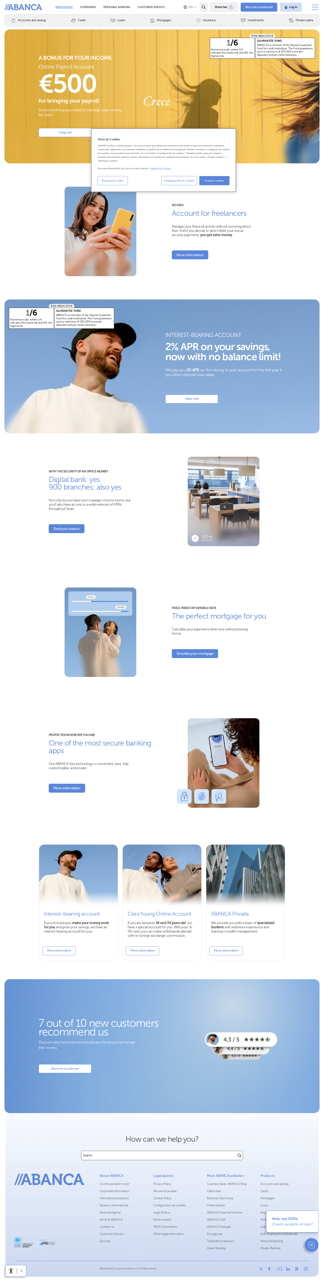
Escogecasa (214, 1234)
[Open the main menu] (315, 7)
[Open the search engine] (204, 7)
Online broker (216, 1205)
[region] (163, 160)
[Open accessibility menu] (11, 1271)
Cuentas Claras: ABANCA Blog (226, 1184)
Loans (264, 1205)
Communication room (115, 1184)
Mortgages (268, 1198)
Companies (88, 7)
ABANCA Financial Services (224, 1212)
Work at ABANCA (111, 1220)
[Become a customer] (259, 7)
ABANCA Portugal (219, 1227)
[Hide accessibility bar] (21, 1271)
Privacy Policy (162, 1184)
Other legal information (168, 1234)
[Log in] (291, 7)
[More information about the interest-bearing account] (78, 902)
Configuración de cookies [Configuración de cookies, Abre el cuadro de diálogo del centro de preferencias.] (179, 180)
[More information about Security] (67, 788)
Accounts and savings (275, 1184)
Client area (214, 1191)
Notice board (162, 1220)
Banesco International (114, 1205)
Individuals (64, 7)
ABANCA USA (216, 1220)
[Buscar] (239, 1155)
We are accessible (165, 1191)
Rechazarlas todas (113, 180)
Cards (264, 1191)
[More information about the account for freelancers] (190, 254)
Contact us (107, 1227)
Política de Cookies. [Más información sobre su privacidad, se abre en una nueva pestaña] (160, 168)
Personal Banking (117, 7)
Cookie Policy (162, 1198)
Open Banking (216, 1248)
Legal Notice (161, 1212)
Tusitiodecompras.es (220, 1241)
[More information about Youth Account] (162, 902)
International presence (114, 1198)
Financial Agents (110, 1212)
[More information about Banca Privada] (245, 902)
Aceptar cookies (214, 180)
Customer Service (151, 7)
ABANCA (21, 7)
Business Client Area (220, 1198)
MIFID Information (165, 1227)
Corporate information (114, 1191)
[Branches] (224, 7)
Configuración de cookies (169, 1205)
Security (105, 1241)
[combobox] (158, 1155)
